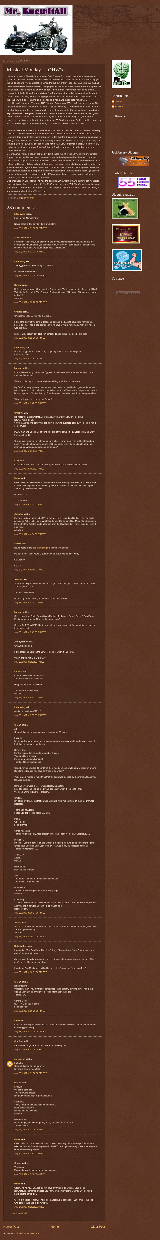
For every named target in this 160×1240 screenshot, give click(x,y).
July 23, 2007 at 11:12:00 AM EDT (30, 228)
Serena (18, 285)
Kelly (17, 460)
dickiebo (18, 514)
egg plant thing (40, 547)
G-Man (17, 725)
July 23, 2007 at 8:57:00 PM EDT (30, 697)
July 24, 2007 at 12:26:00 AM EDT (30, 1129)
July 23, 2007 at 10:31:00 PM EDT (30, 972)
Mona (17, 478)
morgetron (19, 1059)
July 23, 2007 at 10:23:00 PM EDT (30, 936)
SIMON (17, 543)
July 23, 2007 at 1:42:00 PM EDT (30, 403)
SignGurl (18, 579)
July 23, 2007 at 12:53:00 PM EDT (30, 358)
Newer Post (11, 1226)
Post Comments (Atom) (27, 1233)
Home (55, 1226)
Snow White (20, 237)
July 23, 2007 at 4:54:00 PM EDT (30, 534)
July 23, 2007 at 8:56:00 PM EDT (30, 662)
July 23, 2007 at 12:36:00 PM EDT (30, 338)
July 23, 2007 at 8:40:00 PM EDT (30, 632)
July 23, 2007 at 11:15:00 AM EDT (30, 275)
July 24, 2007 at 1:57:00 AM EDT (30, 1174)
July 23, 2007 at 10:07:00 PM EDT (30, 913)
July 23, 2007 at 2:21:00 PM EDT (30, 451)
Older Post (98, 1226)
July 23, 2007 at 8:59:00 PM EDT (30, 715)
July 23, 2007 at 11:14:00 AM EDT (30, 251)
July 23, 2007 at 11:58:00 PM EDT (30, 1073)
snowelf (18, 671)
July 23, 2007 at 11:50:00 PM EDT (30, 1049)
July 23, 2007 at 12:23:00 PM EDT (30, 302)
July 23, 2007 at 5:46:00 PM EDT (30, 569)
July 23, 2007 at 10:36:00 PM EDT (30, 1011)
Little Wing (19, 214)
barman (18, 368)
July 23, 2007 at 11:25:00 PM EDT (30, 1031)
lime (16, 1020)
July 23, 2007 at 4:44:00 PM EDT (30, 504)
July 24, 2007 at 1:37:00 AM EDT (30, 1153)
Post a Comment (19, 1213)
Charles (18, 311)
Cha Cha (18, 1041)
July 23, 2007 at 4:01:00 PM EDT (30, 468)
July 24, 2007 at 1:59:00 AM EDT (30, 1207)
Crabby (18, 413)
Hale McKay (20, 946)
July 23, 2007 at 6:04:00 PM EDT (30, 602)
